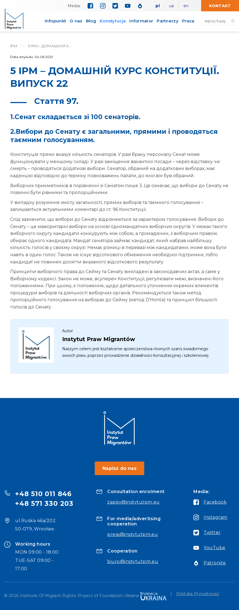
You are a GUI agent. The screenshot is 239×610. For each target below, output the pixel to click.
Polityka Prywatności (197, 594)
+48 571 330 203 (44, 503)
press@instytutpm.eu (132, 534)
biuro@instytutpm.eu (132, 561)
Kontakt (220, 5)
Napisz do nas (119, 468)
